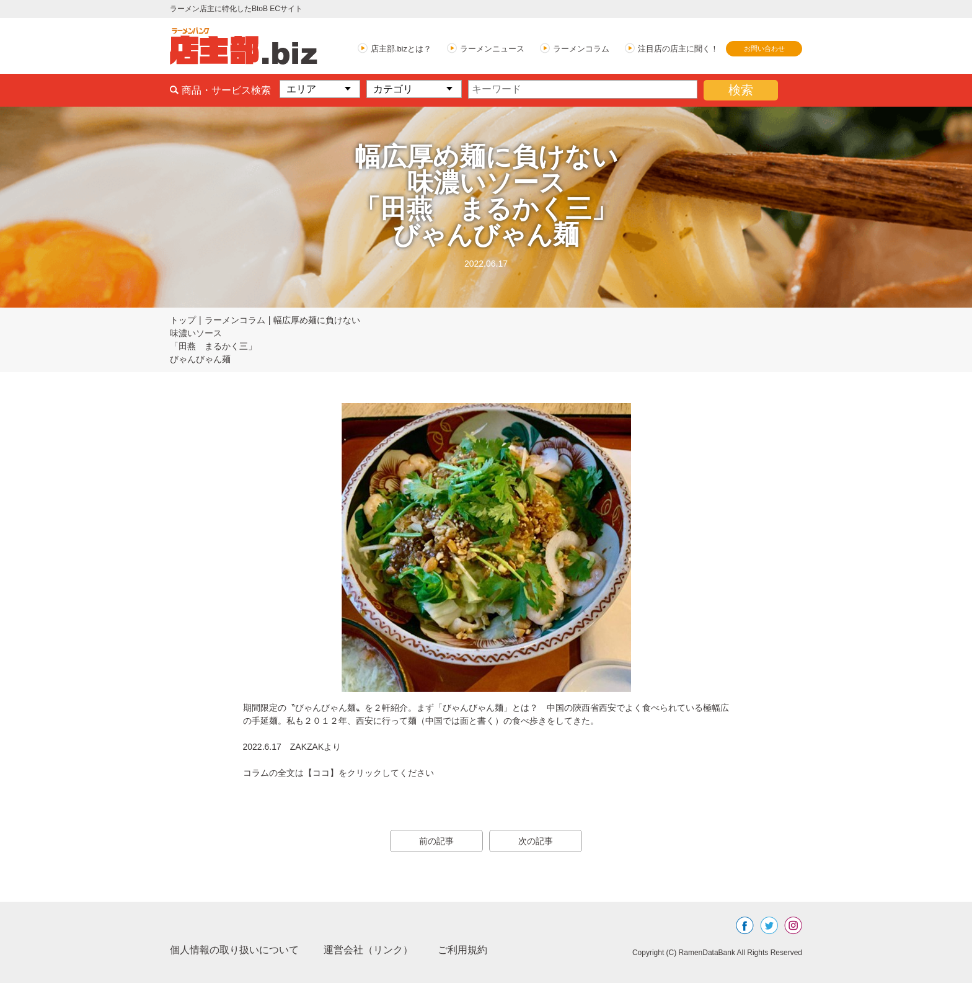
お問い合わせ (764, 48)
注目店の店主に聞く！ (678, 48)
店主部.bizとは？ (401, 48)
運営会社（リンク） (368, 950)
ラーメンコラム (581, 48)
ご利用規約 (462, 950)
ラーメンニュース (492, 48)
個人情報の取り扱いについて (234, 950)
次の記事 (535, 841)
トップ (183, 320)
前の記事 (436, 841)
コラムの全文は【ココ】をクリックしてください (338, 773)
